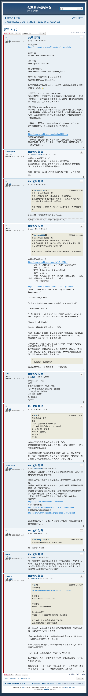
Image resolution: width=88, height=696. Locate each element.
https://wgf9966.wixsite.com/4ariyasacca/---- (47, 502)
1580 (11, 579)
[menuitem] (17, 18)
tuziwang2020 (10, 151)
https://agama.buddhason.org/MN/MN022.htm (47, 262)
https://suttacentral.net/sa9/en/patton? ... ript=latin (49, 47)
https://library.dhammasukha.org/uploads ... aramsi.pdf (51, 513)
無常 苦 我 (10, 29)
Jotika (8, 554)
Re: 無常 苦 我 (35, 152)
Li (6, 37)
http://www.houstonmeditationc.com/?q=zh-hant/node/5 (51, 507)
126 (10, 154)
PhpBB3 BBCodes (69, 687)
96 (10, 557)
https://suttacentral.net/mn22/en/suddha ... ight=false (50, 287)
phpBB (23, 687)
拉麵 (7, 374)
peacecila (9, 576)
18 (10, 377)
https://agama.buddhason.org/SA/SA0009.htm (48, 134)
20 (10, 40)
